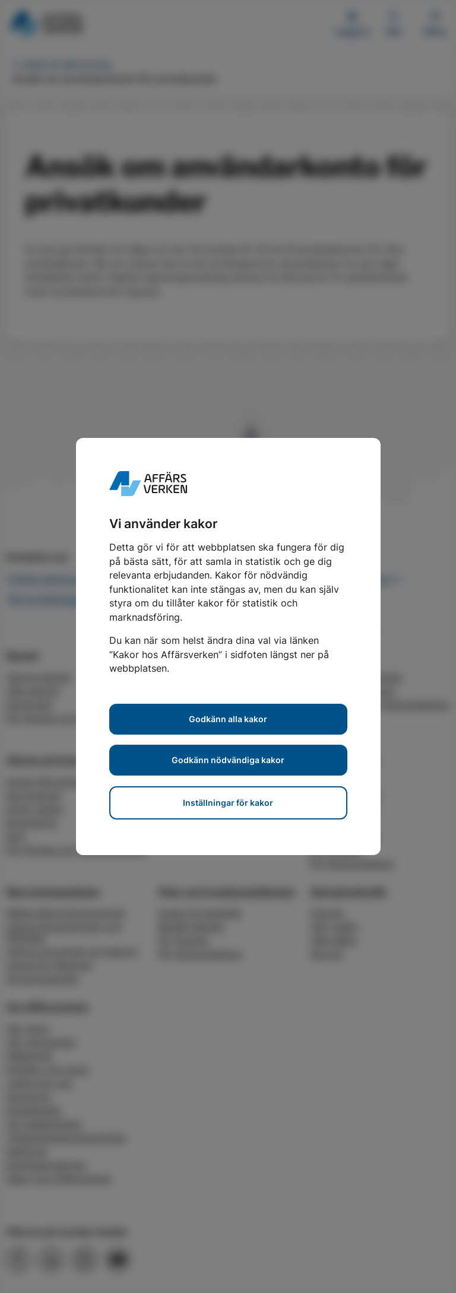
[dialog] (228, 646)
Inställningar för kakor (228, 803)
